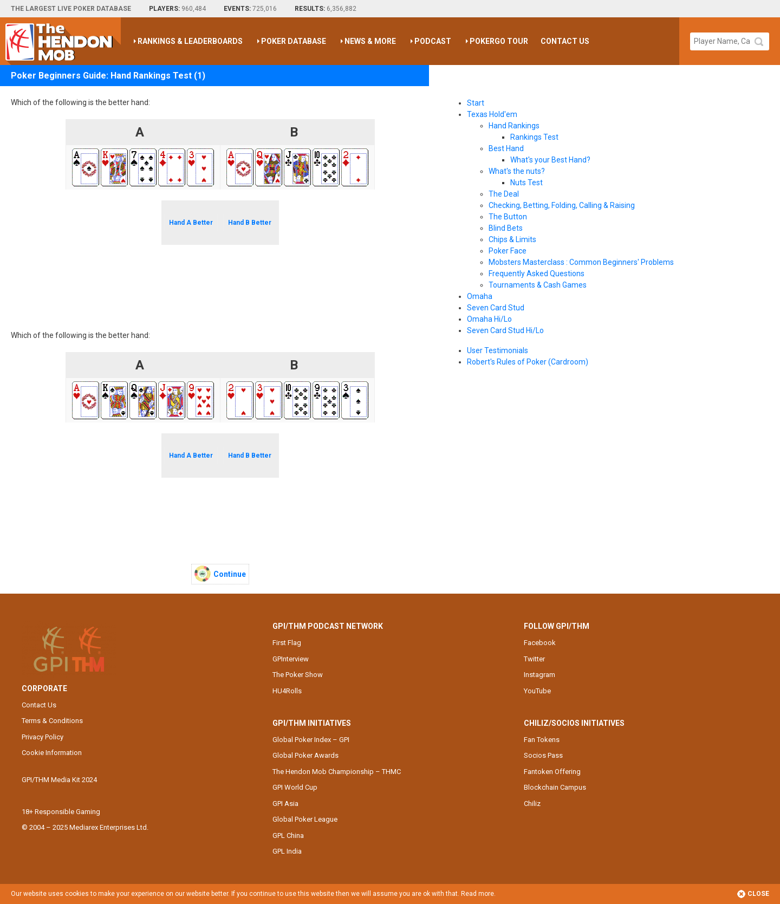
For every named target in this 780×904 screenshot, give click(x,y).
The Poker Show (297, 675)
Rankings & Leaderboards (190, 41)
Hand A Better (190, 222)
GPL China (288, 835)
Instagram (539, 675)
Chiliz (532, 803)
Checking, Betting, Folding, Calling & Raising (562, 205)
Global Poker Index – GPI (310, 740)
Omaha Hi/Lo (489, 319)
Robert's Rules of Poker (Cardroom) (527, 361)
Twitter (534, 659)
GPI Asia (285, 803)
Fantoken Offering (552, 772)
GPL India (287, 851)
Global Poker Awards (305, 755)
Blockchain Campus (555, 787)
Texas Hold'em (492, 114)
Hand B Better (249, 222)
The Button (508, 216)
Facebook (540, 643)
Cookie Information (52, 753)
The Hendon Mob (63, 41)
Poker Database (293, 41)
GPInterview (290, 659)
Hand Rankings (514, 125)
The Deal (504, 194)
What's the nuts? (517, 171)
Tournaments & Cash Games (538, 285)
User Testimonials (497, 350)
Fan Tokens (542, 740)
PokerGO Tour (499, 41)
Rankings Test (534, 137)
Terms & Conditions (52, 721)
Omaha (479, 296)
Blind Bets (506, 228)
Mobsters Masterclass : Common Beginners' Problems (581, 262)
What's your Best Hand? (550, 159)
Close (753, 894)
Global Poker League (304, 819)
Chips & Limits (512, 239)
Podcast (432, 41)
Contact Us (565, 41)
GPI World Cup (294, 787)
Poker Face (507, 250)
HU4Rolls (287, 691)
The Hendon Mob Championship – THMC (336, 772)
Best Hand (506, 148)
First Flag (286, 643)
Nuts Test (526, 182)
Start (475, 103)
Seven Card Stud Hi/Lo (505, 330)
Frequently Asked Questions (536, 273)
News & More (370, 41)
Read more (477, 894)
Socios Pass (543, 755)
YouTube (537, 691)
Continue (229, 574)
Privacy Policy (42, 737)
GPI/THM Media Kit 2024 (59, 780)
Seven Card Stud (495, 307)
